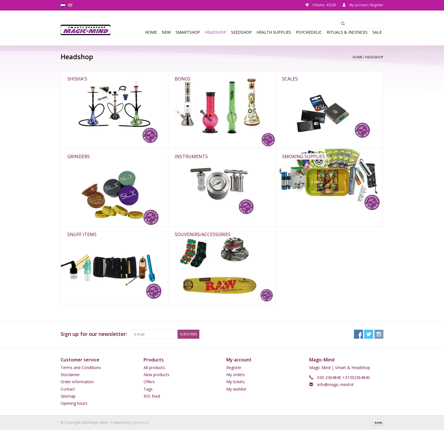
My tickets (235, 381)
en (70, 5)
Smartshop (188, 32)
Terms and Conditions (81, 367)
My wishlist (236, 389)
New (166, 32)
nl (63, 5)
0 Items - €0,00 (321, 5)
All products (154, 367)
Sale (377, 32)
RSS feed (152, 396)
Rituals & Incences (347, 32)
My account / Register (362, 5)
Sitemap (68, 396)
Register (233, 367)
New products (156, 374)
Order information (77, 381)
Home (151, 32)
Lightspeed (140, 422)
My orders (235, 374)
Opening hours (74, 403)
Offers (149, 381)
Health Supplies (274, 32)
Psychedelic (309, 32)
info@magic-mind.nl (335, 384)
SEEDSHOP (241, 32)
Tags (148, 389)
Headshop (215, 32)
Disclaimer (70, 374)
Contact (68, 389)
